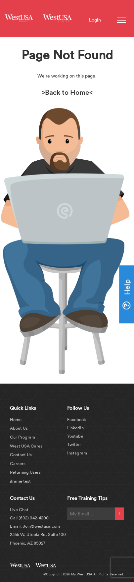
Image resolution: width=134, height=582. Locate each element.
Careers (17, 463)
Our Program (22, 437)
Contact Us (21, 454)
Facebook (76, 419)
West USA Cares (26, 446)
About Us (19, 428)
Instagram (77, 452)
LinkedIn (75, 427)
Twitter (74, 444)
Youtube (75, 436)
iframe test (20, 481)
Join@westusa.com (41, 526)
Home (16, 419)
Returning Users (25, 472)
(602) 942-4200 (34, 517)
